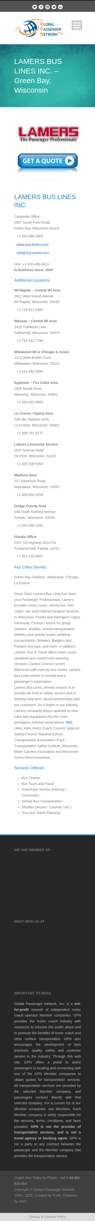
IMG (69, 722)
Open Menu (77, 25)
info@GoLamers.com (33, 253)
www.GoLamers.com (33, 245)
